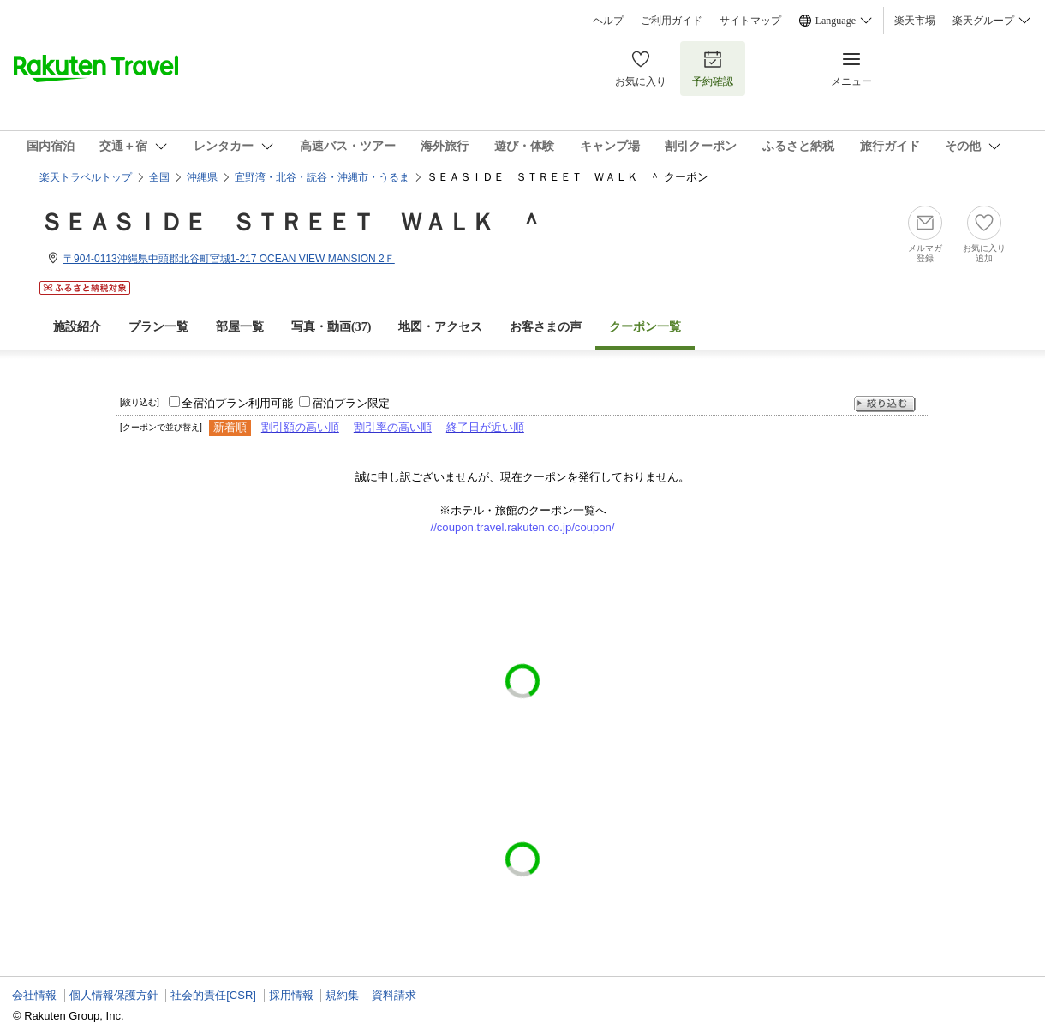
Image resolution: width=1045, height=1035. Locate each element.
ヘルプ (608, 21)
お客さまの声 (546, 326)
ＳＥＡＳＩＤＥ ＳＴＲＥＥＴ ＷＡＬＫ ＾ (291, 222)
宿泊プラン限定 (351, 403)
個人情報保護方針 (113, 995)
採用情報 (291, 995)
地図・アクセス (440, 326)
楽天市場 (914, 21)
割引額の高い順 (300, 427)
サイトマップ (750, 21)
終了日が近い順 (485, 427)
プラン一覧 (158, 326)
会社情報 (34, 995)
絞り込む (885, 404)
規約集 (342, 995)
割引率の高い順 (393, 427)
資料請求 (394, 995)
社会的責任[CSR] (213, 995)
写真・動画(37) (331, 326)
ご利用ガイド (671, 21)
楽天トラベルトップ (85, 177)
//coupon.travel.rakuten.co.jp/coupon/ (523, 527)
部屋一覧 (240, 326)
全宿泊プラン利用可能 (237, 403)
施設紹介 (77, 326)
